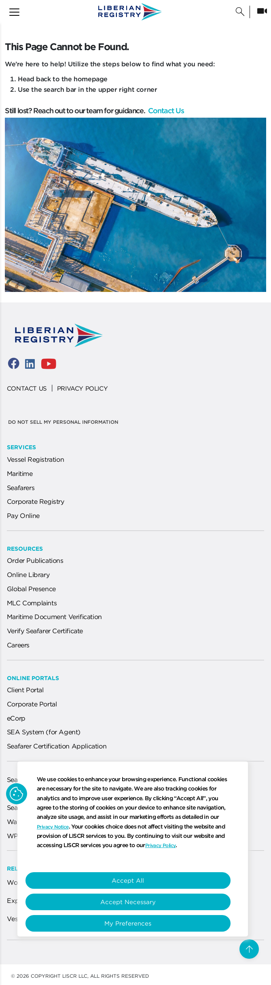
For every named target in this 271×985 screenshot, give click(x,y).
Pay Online (23, 516)
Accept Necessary (128, 902)
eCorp (16, 718)
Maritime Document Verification (54, 617)
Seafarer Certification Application (56, 746)
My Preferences (127, 923)
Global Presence (31, 589)
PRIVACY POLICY (82, 388)
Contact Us (165, 110)
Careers (18, 645)
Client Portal (25, 690)
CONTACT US (27, 388)
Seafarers (20, 488)
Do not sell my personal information (63, 422)
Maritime (20, 473)
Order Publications (35, 560)
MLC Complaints (32, 603)
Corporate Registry (35, 501)
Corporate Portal (32, 704)
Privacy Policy (160, 845)
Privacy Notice (53, 827)
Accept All (128, 880)
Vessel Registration (35, 459)
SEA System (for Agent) (43, 732)
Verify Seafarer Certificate (45, 631)
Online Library (28, 575)
